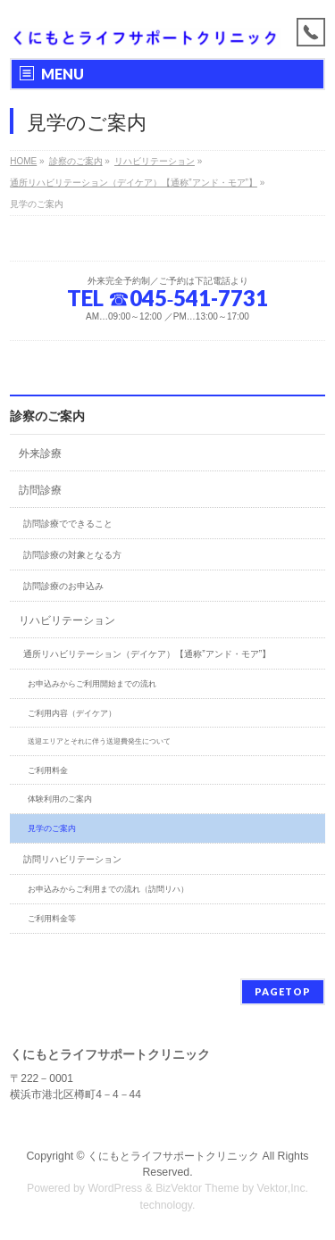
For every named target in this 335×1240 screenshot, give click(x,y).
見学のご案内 (52, 828)
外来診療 (40, 453)
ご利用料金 (48, 770)
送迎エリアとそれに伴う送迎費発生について (99, 741)
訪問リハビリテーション (72, 859)
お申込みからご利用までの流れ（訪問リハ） (108, 889)
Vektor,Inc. (283, 1188)
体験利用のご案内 (60, 799)
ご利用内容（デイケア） (72, 713)
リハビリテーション (67, 620)
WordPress (115, 1188)
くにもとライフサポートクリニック (173, 1156)
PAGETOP (283, 991)
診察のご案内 (47, 416)
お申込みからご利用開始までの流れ (92, 683)
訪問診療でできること (68, 523)
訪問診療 (40, 490)
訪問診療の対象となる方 (72, 555)
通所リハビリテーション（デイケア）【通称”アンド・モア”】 (147, 654)
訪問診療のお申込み (63, 586)
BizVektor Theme (197, 1188)
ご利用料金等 (52, 918)
